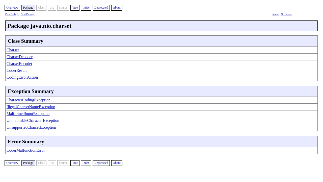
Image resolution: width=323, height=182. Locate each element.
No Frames (286, 14)
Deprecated (101, 7)
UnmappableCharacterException (33, 120)
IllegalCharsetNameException (31, 107)
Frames (275, 14)
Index (86, 7)
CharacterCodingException (28, 100)
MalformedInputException (28, 113)
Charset (13, 50)
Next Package (28, 14)
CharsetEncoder (19, 63)
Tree (75, 7)
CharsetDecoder (20, 57)
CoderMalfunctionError (26, 150)
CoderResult (17, 70)
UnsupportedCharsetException (31, 127)
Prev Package (12, 14)
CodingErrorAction (22, 77)
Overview (12, 7)
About (117, 7)
